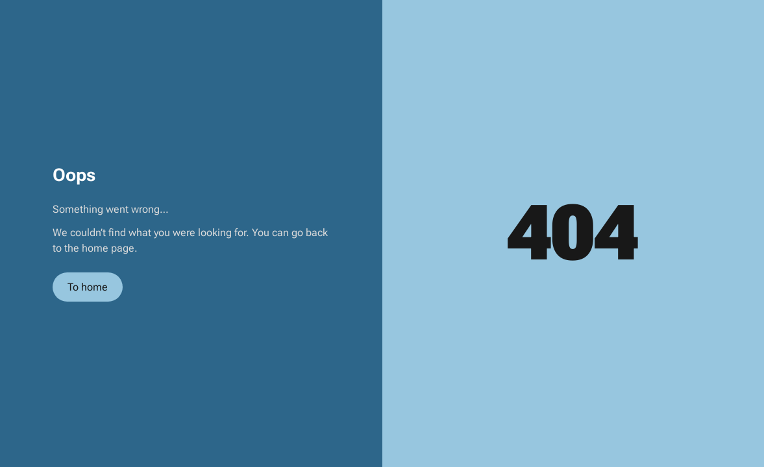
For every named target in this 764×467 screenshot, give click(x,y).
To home (88, 287)
